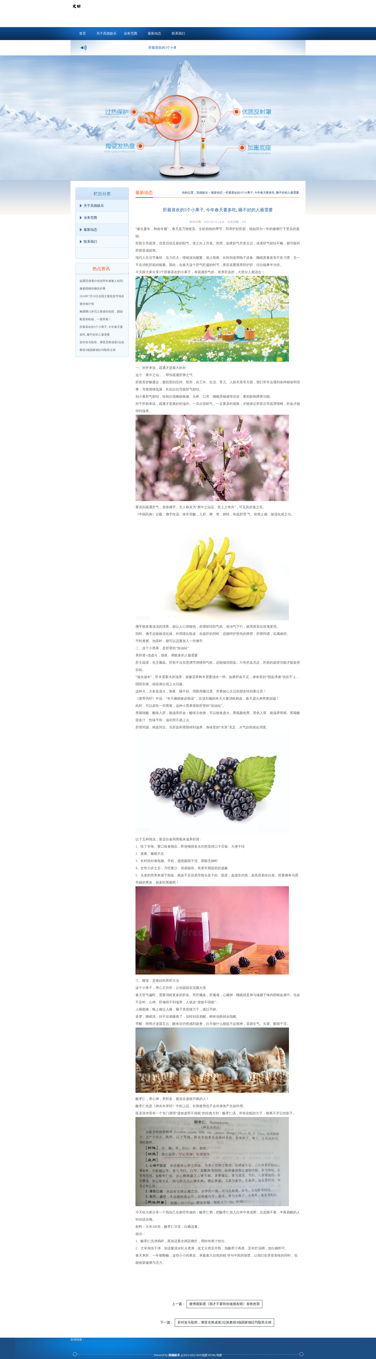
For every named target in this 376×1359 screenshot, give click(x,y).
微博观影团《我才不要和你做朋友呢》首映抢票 (224, 1304)
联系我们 (178, 33)
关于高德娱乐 (106, 33)
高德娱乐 (202, 192)
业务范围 (130, 33)
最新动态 (154, 33)
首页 (82, 33)
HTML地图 (215, 1355)
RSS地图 (201, 1355)
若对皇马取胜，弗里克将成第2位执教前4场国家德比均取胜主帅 (224, 1322)
